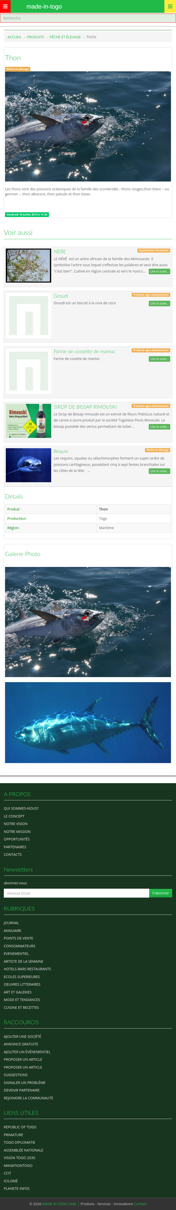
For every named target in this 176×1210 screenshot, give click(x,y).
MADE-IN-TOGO (44, 6)
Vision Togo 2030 (19, 1157)
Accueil (15, 37)
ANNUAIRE (12, 930)
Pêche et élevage (65, 37)
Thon (13, 57)
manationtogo (18, 1165)
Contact (140, 1203)
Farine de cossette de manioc (84, 351)
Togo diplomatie (19, 1142)
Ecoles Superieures (22, 976)
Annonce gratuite (21, 1044)
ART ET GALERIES (18, 992)
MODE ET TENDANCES (22, 999)
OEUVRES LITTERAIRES (22, 984)
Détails (14, 496)
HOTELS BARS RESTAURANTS (27, 968)
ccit (7, 1173)
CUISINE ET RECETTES (21, 1007)
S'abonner (160, 893)
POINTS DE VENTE (18, 938)
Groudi (61, 296)
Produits (35, 37)
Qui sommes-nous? (21, 808)
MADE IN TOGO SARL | (61, 1203)
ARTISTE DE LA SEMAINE (23, 961)
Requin (61, 451)
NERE (60, 251)
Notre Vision (15, 823)
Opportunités (17, 839)
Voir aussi (18, 232)
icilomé (11, 1180)
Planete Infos (17, 1188)
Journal (11, 922)
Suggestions (15, 1074)
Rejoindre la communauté (28, 1098)
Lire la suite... (159, 271)
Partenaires (15, 846)
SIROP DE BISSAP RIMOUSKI (85, 407)
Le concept (14, 816)
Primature (13, 1134)
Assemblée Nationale (23, 1150)
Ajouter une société (22, 1036)
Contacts (13, 854)
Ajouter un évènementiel (27, 1051)
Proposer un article (23, 1059)
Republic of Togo (20, 1127)
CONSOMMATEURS (19, 946)
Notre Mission (17, 831)
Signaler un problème (24, 1082)
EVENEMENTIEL (16, 953)
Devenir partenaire (22, 1090)
